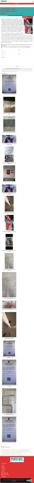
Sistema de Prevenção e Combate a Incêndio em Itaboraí (9, 298)
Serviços (3, 468)
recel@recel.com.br (5, 474)
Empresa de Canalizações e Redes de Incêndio (7, 451)
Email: (19, 50)
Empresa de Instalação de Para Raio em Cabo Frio (9, 163)
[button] (32, 1)
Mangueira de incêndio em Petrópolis (9, 181)
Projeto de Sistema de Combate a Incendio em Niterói (9, 414)
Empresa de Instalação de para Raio (22, 452)
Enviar (17, 66)
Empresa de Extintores (18, 451)
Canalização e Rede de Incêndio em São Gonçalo (9, 232)
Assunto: (19, 53)
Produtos (3, 467)
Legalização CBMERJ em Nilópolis (9, 94)
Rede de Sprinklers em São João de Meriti (9, 114)
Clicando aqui (27, 46)
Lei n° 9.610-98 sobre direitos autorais (12, 71)
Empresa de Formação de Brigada (27, 451)
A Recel (3, 465)
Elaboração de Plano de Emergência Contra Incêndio (8, 450)
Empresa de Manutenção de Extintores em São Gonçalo (9, 144)
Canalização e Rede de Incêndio (5, 449)
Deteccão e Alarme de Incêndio (25, 449)
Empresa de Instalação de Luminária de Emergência (8, 452)
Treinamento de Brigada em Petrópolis (9, 442)
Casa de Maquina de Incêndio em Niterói (9, 309)
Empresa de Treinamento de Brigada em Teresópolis (9, 386)
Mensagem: (3, 57)
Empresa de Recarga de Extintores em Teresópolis (9, 193)
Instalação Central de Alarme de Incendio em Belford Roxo (9, 338)
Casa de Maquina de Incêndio (15, 449)
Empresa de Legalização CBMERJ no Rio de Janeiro (9, 357)
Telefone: (3, 53)
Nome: (2, 50)
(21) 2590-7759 (13, 46)
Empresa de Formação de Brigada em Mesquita (9, 251)
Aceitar (28, 480)
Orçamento (4, 469)
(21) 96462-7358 (5, 473)
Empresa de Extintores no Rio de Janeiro (9, 132)
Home (3, 464)
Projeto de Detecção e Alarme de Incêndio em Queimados (9, 212)
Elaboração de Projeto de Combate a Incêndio (23, 450)
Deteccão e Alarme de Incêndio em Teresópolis (9, 270)
